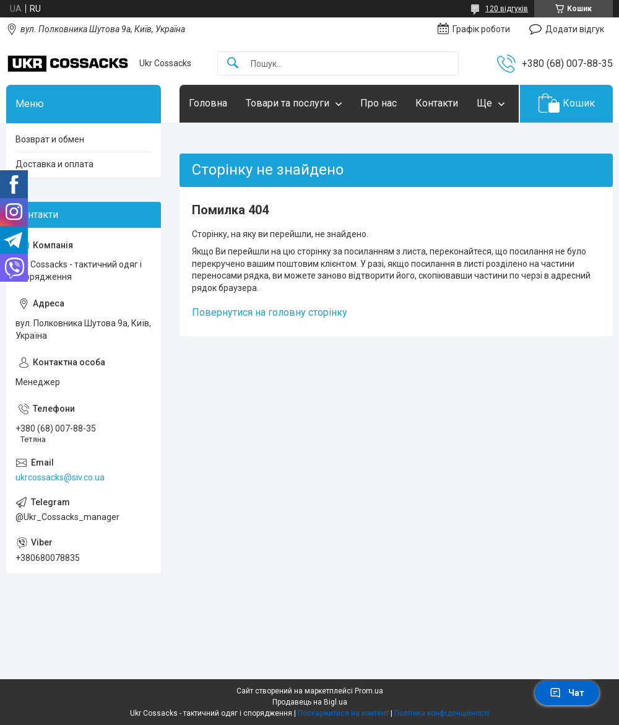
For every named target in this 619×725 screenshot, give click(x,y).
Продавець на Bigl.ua (309, 702)
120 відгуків (506, 8)
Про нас (378, 103)
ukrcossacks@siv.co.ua (60, 477)
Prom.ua (369, 691)
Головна (208, 103)
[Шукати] (232, 63)
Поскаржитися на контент (343, 713)
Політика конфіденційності (441, 713)
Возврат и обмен (49, 139)
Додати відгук (574, 29)
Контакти (436, 103)
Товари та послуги (287, 103)
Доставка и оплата (54, 164)
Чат (567, 692)
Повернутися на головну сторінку (269, 312)
